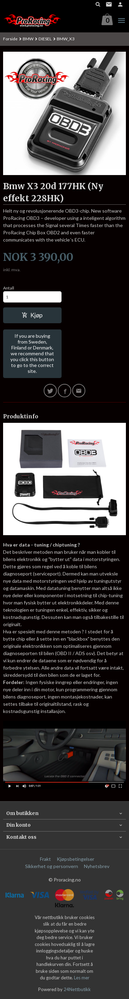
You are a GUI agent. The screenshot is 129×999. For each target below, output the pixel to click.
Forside (10, 38)
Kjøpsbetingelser (75, 859)
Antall (8, 287)
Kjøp (32, 315)
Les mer (81, 977)
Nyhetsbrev (96, 866)
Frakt (45, 859)
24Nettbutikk (77, 989)
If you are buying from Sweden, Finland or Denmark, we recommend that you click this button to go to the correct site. (32, 353)
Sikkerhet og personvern (51, 866)
